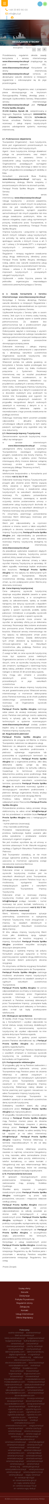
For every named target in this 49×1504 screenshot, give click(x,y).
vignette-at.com (15, 1409)
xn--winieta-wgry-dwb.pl (24, 1488)
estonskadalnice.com (18, 1365)
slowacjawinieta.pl (15, 1401)
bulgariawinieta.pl (13, 1341)
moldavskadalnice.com (14, 1382)
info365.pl (16, 1368)
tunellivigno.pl (34, 1406)
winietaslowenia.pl (34, 1458)
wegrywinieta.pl (36, 1425)
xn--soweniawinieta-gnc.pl (24, 1480)
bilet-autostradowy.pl (24, 1335)
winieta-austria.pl (15, 1428)
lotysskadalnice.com (13, 1379)
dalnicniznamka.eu (35, 1352)
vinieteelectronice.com (16, 1425)
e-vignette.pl (34, 1354)
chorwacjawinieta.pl (15, 1346)
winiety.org (15, 1466)
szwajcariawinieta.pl (36, 1404)
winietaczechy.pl (34, 1445)
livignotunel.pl (15, 1373)
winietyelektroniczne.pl (15, 1469)
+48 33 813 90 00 (18, 9)
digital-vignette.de (17, 1354)
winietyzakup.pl (16, 1475)
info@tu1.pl (14, 13)
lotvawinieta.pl (16, 1376)
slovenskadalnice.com (24, 1395)
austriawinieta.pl (33, 1332)
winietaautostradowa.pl (15, 1442)
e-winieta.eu (11, 1357)
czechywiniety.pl (33, 1349)
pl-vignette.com (15, 1387)
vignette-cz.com (16, 1412)
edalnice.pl (38, 1357)
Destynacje (24, 1296)
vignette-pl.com (33, 1412)
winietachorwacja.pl (16, 1445)
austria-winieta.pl (16, 1332)
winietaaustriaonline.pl (24, 1439)
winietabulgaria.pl (36, 1442)
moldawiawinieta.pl (36, 1382)
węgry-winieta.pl (32, 1475)
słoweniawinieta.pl (17, 1406)
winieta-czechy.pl (33, 1428)
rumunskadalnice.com (15, 1393)
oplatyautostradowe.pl (34, 1384)
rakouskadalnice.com (15, 1390)
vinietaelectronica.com (24, 1423)
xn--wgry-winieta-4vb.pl (24, 1483)
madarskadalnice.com (35, 1379)
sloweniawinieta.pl (34, 1401)
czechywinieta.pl (15, 1349)
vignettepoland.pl (19, 1420)
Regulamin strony (24, 1303)
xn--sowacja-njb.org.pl (24, 1477)
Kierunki (24, 1292)
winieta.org (16, 1436)
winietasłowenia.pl (34, 1461)
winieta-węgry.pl (33, 1434)
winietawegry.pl (17, 1464)
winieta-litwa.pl (14, 1431)
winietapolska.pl (34, 1453)
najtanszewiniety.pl (13, 1384)
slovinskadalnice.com (14, 1398)
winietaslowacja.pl (15, 1458)
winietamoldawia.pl (32, 1450)
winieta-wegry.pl (15, 1434)
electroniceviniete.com (15, 1363)
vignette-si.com (18, 1417)
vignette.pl (33, 1417)
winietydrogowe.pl (30, 1466)
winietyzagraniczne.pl (33, 1472)
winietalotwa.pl (14, 1450)
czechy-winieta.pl (34, 1346)
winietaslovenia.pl (34, 1456)
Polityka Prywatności (24, 1299)
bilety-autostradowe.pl (15, 1338)
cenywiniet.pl (32, 1343)
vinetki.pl (34, 1420)
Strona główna (18, 47)
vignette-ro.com (34, 1415)
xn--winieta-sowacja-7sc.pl (24, 1486)
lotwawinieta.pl (32, 1376)
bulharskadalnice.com (34, 1341)
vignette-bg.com (33, 1409)
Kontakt (24, 1310)
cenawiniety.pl (17, 1343)
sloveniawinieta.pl (36, 1393)
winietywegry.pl (13, 1472)
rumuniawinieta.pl (35, 1390)
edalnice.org (25, 1357)
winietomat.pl (33, 1464)
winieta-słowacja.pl (32, 1431)
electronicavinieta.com (24, 1360)
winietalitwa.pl (33, 1447)
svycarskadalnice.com (14, 1404)
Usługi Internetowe (24, 1314)
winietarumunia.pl (15, 1456)
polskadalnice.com (33, 1387)
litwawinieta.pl (32, 1371)
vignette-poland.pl (15, 1415)
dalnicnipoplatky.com (14, 1352)
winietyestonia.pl (36, 1469)
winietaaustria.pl (31, 1436)
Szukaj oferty (24, 1288)
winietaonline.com (16, 1453)
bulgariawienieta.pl (35, 1338)
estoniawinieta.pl (36, 1363)
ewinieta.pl (35, 1365)
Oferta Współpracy (24, 1318)
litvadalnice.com (30, 1368)
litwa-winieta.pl (17, 1371)
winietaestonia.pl (16, 1447)
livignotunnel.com (32, 1373)
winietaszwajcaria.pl (15, 1461)
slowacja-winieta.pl (35, 1398)
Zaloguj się (24, 1307)
